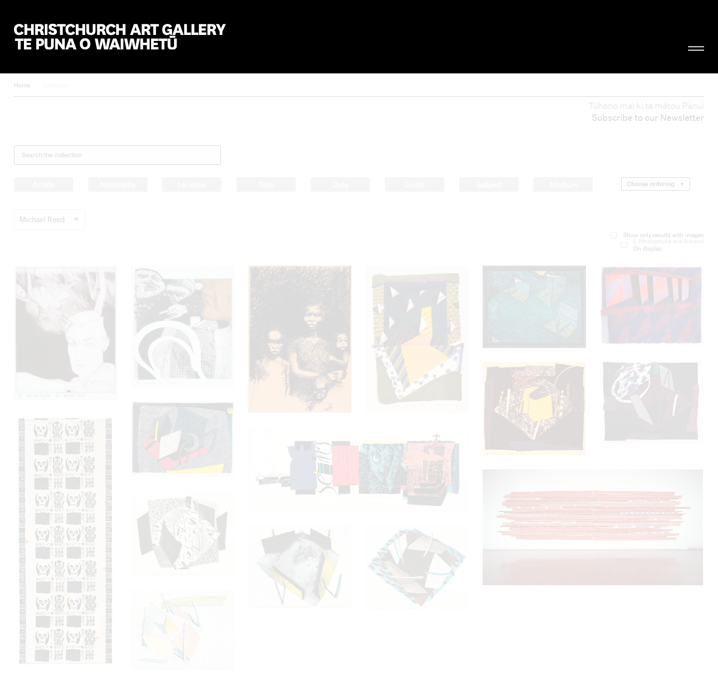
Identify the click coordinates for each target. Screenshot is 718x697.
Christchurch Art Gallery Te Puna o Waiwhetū (120, 36)
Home (22, 85)
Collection (55, 85)
